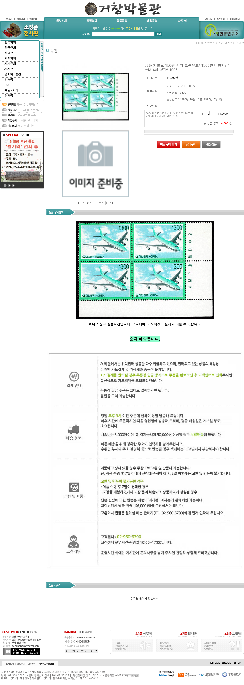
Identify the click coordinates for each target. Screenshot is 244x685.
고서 (7, 85)
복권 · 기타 (11, 90)
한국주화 (10, 47)
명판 (241, 42)
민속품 (8, 79)
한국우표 (10, 53)
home (200, 42)
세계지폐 (10, 58)
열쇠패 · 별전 (12, 74)
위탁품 (8, 95)
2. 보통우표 (228, 42)
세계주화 (10, 63)
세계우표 (10, 69)
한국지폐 (10, 42)
